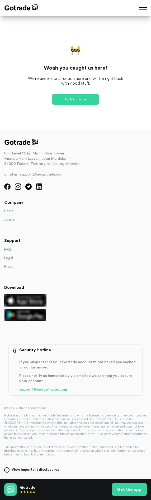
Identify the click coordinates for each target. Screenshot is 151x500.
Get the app (129, 489)
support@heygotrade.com (43, 389)
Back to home (75, 99)
